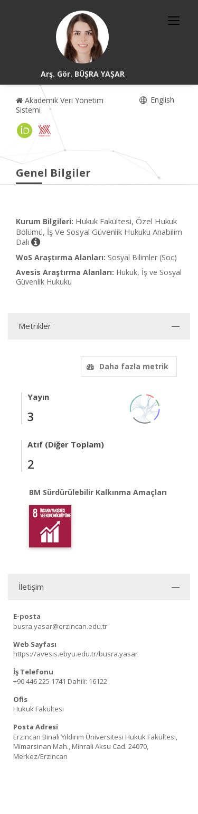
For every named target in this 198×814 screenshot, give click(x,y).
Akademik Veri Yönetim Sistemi (59, 105)
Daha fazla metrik (126, 366)
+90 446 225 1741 (39, 681)
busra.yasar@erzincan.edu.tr (60, 626)
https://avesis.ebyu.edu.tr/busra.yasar (75, 653)
